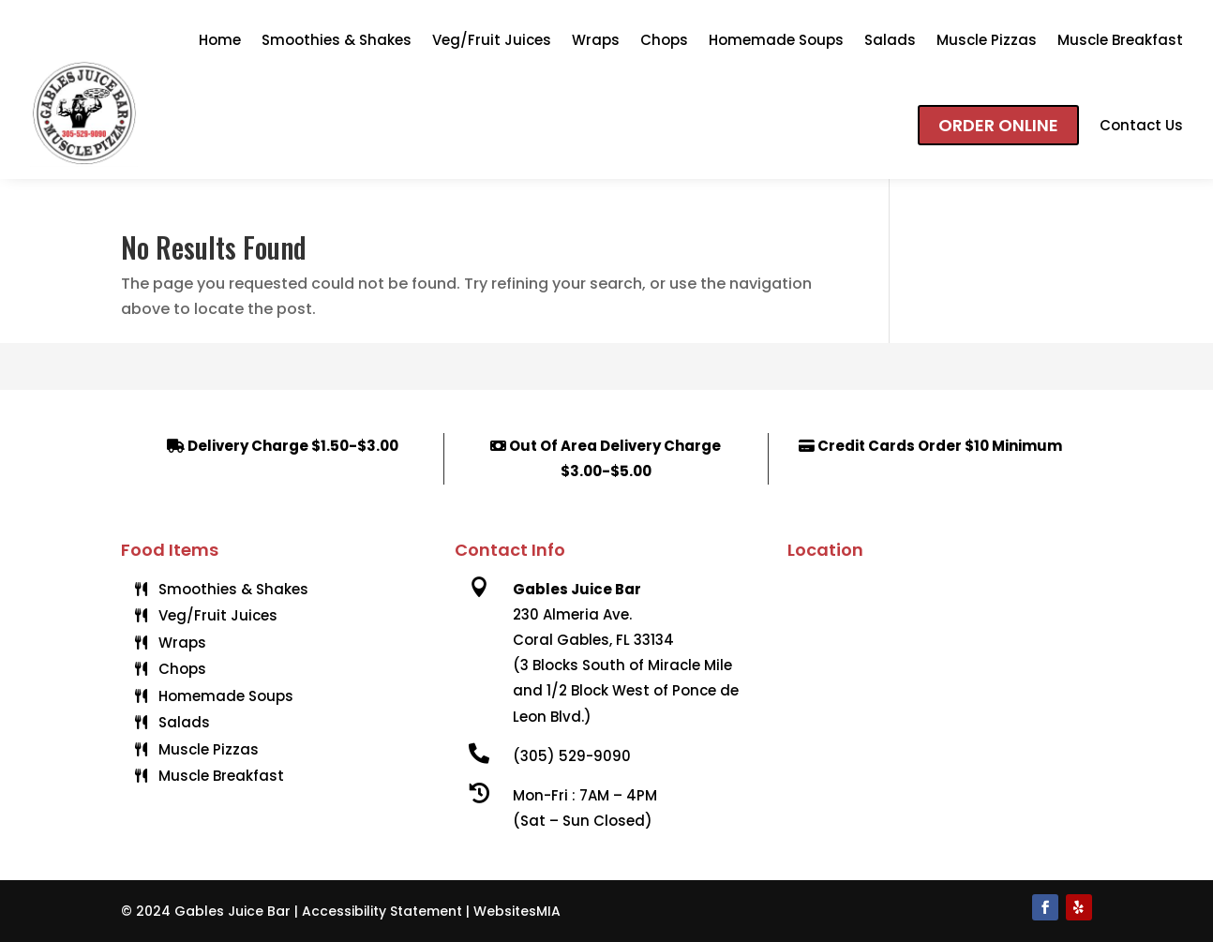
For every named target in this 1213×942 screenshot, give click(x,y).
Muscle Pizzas (986, 40)
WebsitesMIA (517, 911)
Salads (890, 40)
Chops (664, 40)
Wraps (596, 40)
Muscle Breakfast (1120, 40)
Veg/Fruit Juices (491, 40)
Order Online (998, 125)
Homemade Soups (776, 40)
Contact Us (1141, 125)
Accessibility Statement (382, 911)
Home (220, 40)
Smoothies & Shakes (337, 40)
